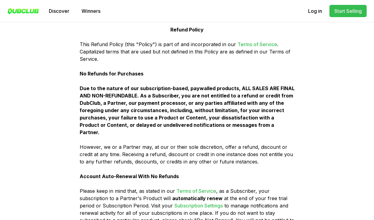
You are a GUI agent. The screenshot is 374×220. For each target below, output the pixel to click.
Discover (59, 11)
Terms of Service (257, 44)
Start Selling (348, 11)
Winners (91, 11)
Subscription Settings (198, 206)
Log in (315, 11)
